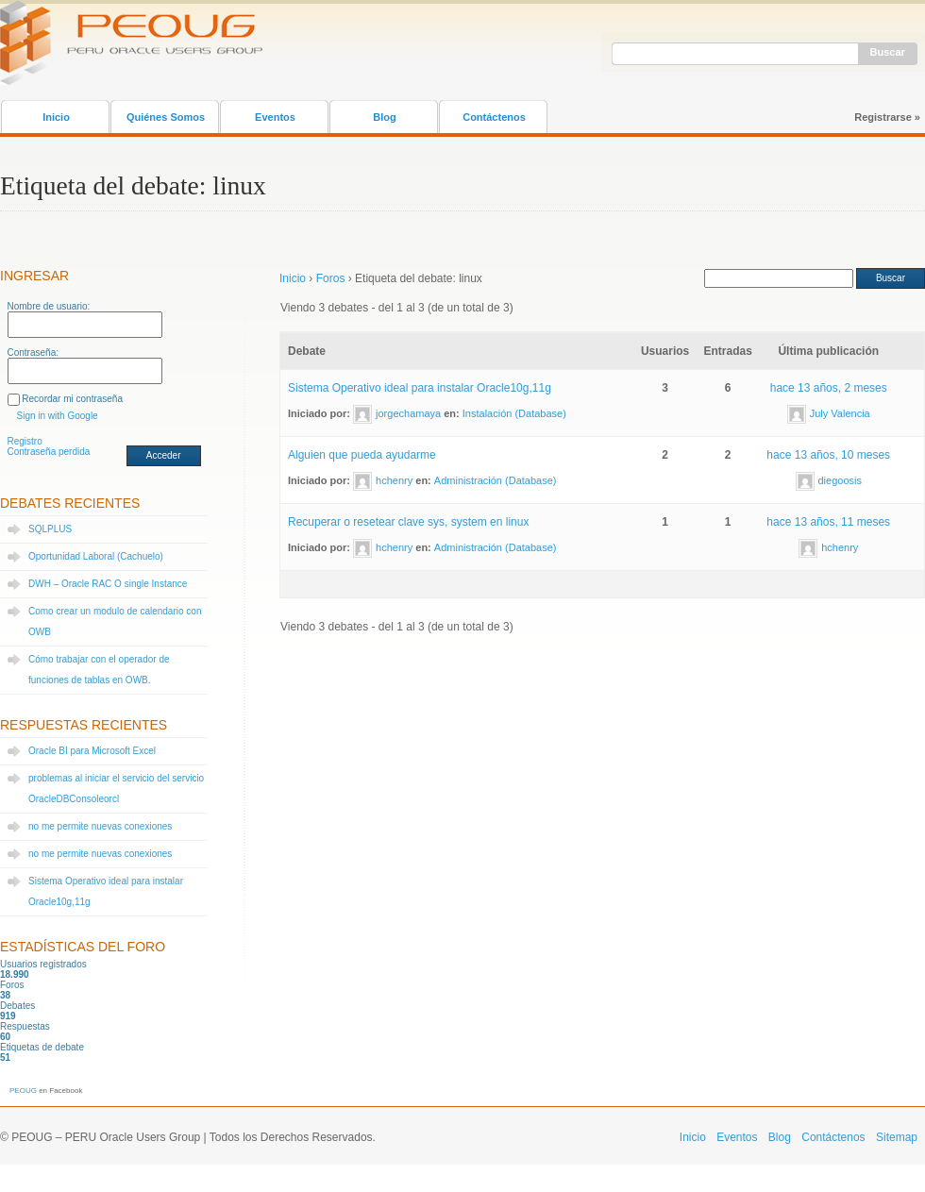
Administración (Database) (495, 480)
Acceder (163, 455)
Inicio (56, 117)
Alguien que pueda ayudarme (362, 455)
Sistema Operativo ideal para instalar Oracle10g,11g (419, 388)
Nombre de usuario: (49, 306)
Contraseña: (33, 352)
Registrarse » (887, 117)
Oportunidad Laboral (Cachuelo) (95, 556)
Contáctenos (494, 117)
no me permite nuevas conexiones (100, 826)
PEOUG (23, 1090)
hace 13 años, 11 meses (828, 522)
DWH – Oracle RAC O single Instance (107, 584)
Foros (330, 278)
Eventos (275, 117)
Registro (25, 441)
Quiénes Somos (165, 117)
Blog (384, 117)
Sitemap (896, 1137)
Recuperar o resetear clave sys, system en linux (408, 522)
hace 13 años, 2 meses (828, 388)
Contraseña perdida (49, 451)
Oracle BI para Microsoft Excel (92, 751)
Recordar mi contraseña (72, 399)
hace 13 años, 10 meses (828, 455)
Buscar (887, 52)
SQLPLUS (50, 529)
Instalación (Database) (514, 413)
